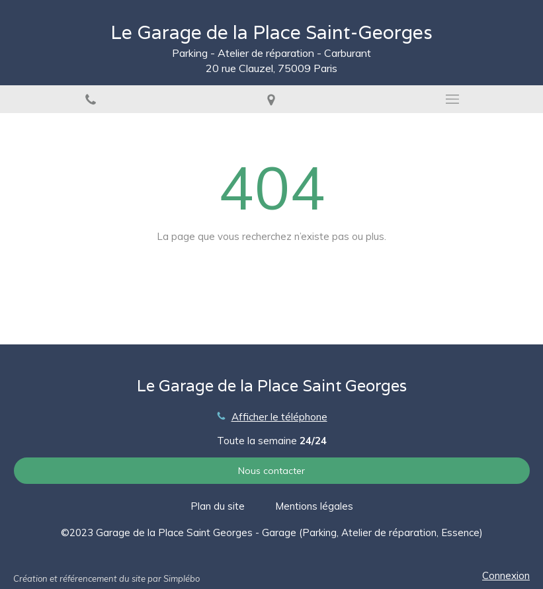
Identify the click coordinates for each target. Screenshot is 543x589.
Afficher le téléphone (279, 417)
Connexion (506, 575)
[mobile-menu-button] (452, 99)
